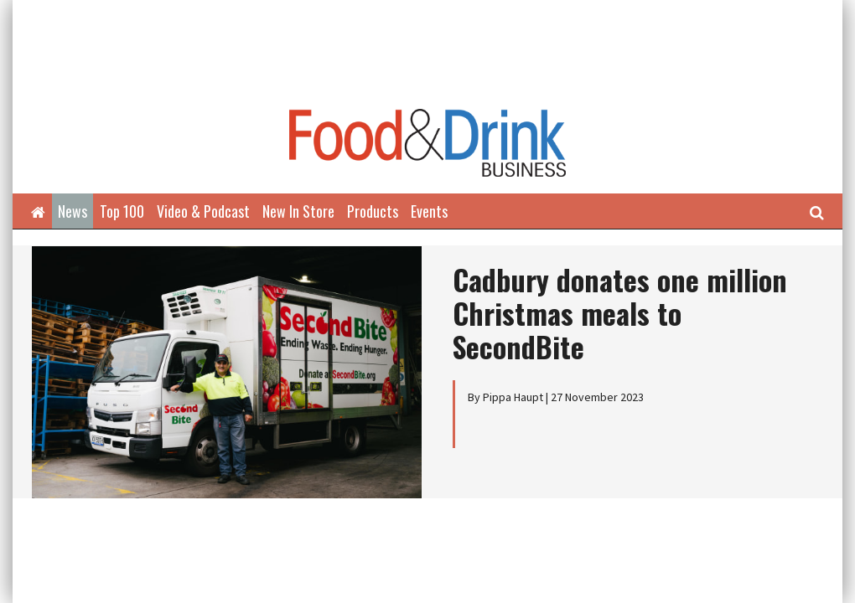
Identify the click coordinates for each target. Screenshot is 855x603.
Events (429, 211)
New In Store (298, 211)
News (72, 211)
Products (372, 211)
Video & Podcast (203, 211)
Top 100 (122, 211)
